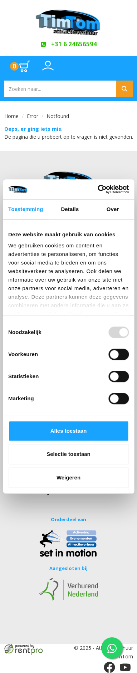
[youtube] (125, 667)
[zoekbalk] (60, 89)
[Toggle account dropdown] (48, 69)
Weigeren (68, 477)
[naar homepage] (68, 20)
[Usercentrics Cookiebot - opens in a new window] (98, 189)
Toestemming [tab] (25, 209)
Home (11, 116)
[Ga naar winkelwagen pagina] (20, 66)
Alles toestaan (68, 431)
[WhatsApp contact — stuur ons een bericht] (112, 648)
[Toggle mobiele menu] (122, 66)
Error (32, 116)
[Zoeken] (124, 89)
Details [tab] (70, 209)
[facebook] (109, 667)
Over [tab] (113, 209)
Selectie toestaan (68, 454)
